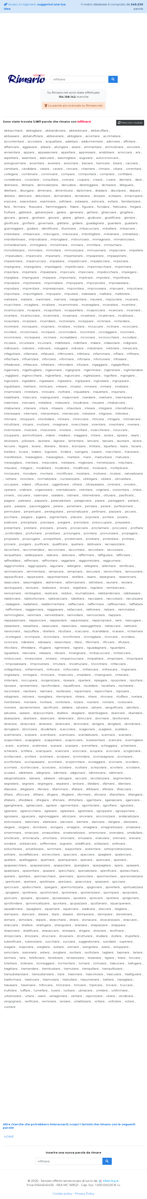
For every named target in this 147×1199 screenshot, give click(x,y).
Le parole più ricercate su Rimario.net (73, 105)
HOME (9, 1136)
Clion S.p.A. (111, 1180)
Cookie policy (62, 1193)
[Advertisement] (73, 43)
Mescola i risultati (130, 122)
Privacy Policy (85, 1193)
